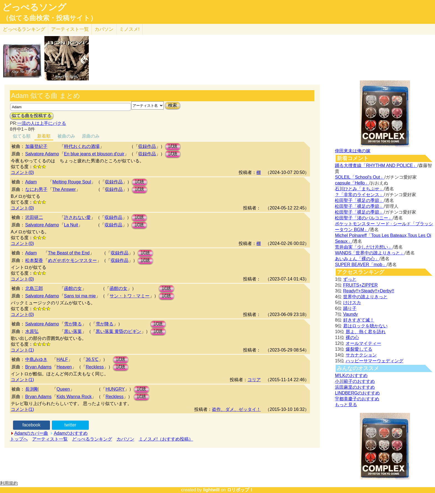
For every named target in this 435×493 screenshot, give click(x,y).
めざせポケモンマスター (72, 260)
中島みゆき (36, 359)
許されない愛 (77, 217)
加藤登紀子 (36, 146)
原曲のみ (91, 136)
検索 (172, 105)
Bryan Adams (38, 367)
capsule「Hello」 (352, 183)
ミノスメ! (129, 29)
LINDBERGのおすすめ (357, 393)
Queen (63, 389)
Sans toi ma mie (80, 296)
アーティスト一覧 (50, 439)
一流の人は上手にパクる (41, 123)
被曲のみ (66, 136)
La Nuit (71, 225)
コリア (254, 379)
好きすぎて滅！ (358, 320)
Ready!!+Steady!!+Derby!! (368, 291)
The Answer (64, 189)
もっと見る (346, 404)
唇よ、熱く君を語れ (366, 331)
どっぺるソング (34, 7)
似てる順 (22, 136)
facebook (31, 425)
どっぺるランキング (92, 439)
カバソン (104, 29)
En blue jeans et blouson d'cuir (94, 153)
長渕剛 (32, 389)
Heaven (64, 367)
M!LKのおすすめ (351, 375)
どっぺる (24, 29)
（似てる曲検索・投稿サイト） (49, 18)
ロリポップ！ (240, 489)
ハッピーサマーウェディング (374, 360)
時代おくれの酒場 (82, 146)
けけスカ (352, 302)
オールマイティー (363, 343)
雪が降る (73, 324)
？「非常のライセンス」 (359, 194)
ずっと (349, 279)
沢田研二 (34, 217)
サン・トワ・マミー (130, 296)
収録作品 (147, 146)
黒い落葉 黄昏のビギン (118, 331)
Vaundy (350, 314)
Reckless (95, 367)
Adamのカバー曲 (31, 433)
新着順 (43, 136)
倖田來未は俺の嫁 (352, 150)
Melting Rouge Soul (71, 181)
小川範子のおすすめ (355, 381)
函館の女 (73, 288)
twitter (70, 425)
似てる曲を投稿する (32, 115)
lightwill (211, 489)
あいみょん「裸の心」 (357, 258)
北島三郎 (34, 288)
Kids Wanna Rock (74, 396)
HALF (62, 359)
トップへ (19, 439)
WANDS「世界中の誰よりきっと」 (369, 253)
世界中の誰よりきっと (365, 296)
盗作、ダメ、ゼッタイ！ (236, 409)
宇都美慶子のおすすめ (357, 398)
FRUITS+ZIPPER (360, 285)
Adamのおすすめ (71, 433)
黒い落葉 (73, 331)
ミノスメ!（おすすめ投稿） (166, 439)
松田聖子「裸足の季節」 (359, 200)
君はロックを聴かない (365, 325)
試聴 (172, 146)
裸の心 (352, 337)
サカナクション (361, 355)
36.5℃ (92, 359)
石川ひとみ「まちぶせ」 (359, 188)
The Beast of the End (69, 253)
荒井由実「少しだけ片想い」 (364, 247)
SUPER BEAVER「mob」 (360, 264)
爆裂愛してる (359, 349)
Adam (31, 181)
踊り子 (349, 308)
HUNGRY (115, 389)
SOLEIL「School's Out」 (359, 177)
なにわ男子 (36, 189)
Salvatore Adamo (42, 153)
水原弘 (32, 331)
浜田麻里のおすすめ (355, 387)
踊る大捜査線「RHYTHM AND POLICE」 (376, 165)
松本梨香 (34, 260)
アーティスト (70, 29)
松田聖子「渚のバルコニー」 (364, 218)
